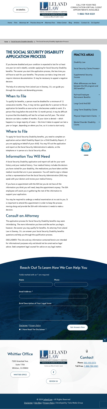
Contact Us (85, 23)
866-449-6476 (90, 363)
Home (10, 23)
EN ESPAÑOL (20, 10)
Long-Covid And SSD (82, 104)
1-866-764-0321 (86, 14)
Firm (15, 23)
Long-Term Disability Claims (85, 110)
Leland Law (47, 400)
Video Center (62, 23)
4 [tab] (87, 155)
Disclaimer (23, 326)
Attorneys (22, 23)
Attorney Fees (50, 23)
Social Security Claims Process (86, 69)
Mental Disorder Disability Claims (85, 123)
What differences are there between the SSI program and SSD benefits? (86, 86)
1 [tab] (84, 155)
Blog (70, 23)
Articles (76, 23)
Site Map (38, 403)
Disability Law (79, 62)
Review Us (53, 381)
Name (21, 280)
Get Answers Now (77, 327)
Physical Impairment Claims (85, 116)
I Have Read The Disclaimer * (32, 329)
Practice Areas (35, 23)
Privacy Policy (35, 326)
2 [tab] (85, 155)
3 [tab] (86, 155)
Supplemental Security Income (83, 76)
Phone (56, 280)
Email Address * (26, 291)
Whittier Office (20, 374)
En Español (95, 23)
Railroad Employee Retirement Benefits (82, 96)
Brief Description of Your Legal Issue (35, 303)
